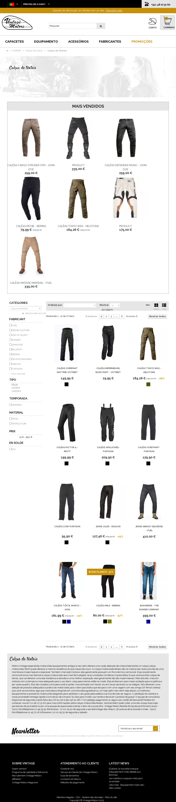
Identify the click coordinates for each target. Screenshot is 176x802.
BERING (16, 354)
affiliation (16, 779)
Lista (164, 306)
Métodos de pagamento (72, 782)
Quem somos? (19, 768)
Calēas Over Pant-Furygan (149, 449)
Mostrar (104, 305)
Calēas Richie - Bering (31, 226)
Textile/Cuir (19, 423)
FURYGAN (17, 368)
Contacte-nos (67, 768)
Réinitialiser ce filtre (35, 313)
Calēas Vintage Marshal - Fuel (31, 282)
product (78, 165)
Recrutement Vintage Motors (26, 775)
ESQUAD (16, 364)
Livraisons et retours (70, 779)
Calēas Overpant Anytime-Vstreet (67, 370)
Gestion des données (92, 797)
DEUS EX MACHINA (22, 359)
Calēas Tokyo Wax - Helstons (78, 226)
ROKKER (16, 340)
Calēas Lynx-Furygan (67, 526)
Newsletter (25, 732)
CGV (78, 797)
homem (16, 388)
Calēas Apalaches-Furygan (108, 449)
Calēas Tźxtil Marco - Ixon (67, 607)
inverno (17, 405)
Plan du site (111, 797)
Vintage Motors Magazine (25, 782)
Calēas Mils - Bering (108, 605)
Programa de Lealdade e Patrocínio (30, 772)
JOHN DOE (17, 344)
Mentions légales (65, 797)
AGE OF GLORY (20, 335)
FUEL (14, 325)
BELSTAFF (17, 349)
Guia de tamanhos (69, 775)
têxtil (15, 419)
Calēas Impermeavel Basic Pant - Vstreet (108, 370)
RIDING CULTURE (21, 330)
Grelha (156, 306)
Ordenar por (55, 305)
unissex (16, 391)
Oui (13, 449)
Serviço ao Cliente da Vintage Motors (78, 772)
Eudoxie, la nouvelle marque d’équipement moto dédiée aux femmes (125, 771)
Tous (15, 384)
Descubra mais (114, 10)
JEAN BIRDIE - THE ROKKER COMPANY (149, 607)
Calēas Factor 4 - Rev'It (67, 449)
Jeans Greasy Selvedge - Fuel (149, 528)
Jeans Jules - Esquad (108, 526)
